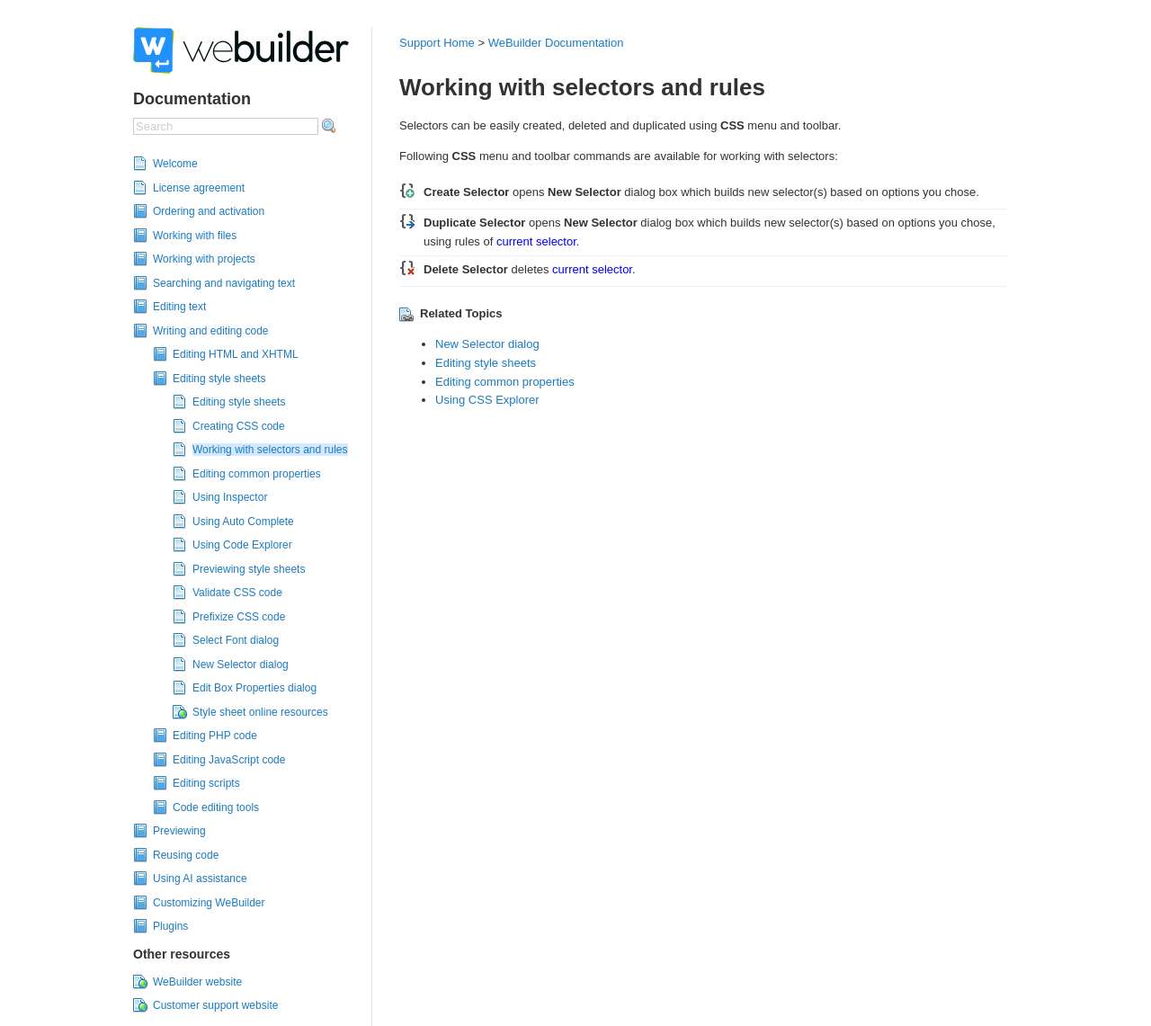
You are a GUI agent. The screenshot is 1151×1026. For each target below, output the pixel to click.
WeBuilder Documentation (556, 42)
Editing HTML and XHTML (236, 354)
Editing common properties (256, 474)
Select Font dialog (235, 640)
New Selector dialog (240, 664)
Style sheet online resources (260, 712)
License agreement (199, 188)
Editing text (179, 306)
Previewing (179, 831)
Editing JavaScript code (229, 760)
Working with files (194, 235)
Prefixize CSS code (238, 617)
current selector (536, 241)
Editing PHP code (215, 735)
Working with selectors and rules (270, 449)
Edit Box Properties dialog (254, 688)
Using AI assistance (200, 878)
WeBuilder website (197, 982)
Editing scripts (206, 783)
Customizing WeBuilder (209, 903)
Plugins (170, 926)
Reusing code (186, 855)
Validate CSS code (237, 592)
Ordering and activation (208, 211)
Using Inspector (229, 497)
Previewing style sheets (248, 569)
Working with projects (204, 259)
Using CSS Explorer (487, 399)
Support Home (437, 42)
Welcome (175, 163)
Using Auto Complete (243, 521)
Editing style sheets (219, 378)
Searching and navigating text (224, 283)
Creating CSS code (238, 426)
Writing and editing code (211, 331)
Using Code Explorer (242, 545)
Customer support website (215, 1005)
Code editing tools (216, 807)
